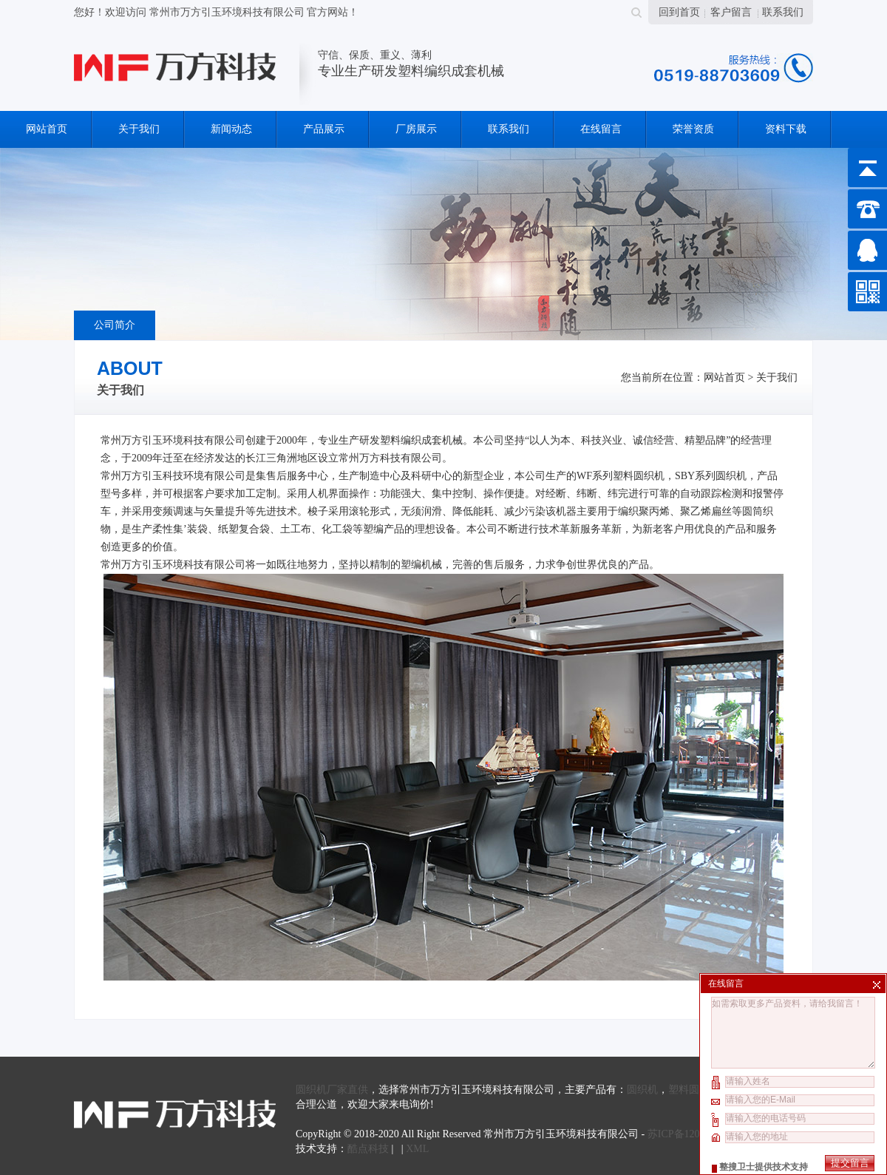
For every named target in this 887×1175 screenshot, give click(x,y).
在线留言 (601, 129)
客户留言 (731, 12)
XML (417, 1148)
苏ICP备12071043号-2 (696, 1134)
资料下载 (785, 129)
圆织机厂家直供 (332, 1089)
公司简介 (114, 325)
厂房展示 (416, 129)
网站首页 (46, 129)
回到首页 (679, 12)
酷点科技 (368, 1148)
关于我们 (139, 129)
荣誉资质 (693, 129)
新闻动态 (231, 129)
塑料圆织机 (694, 1089)
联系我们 (782, 12)
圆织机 (642, 1089)
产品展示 (323, 129)
